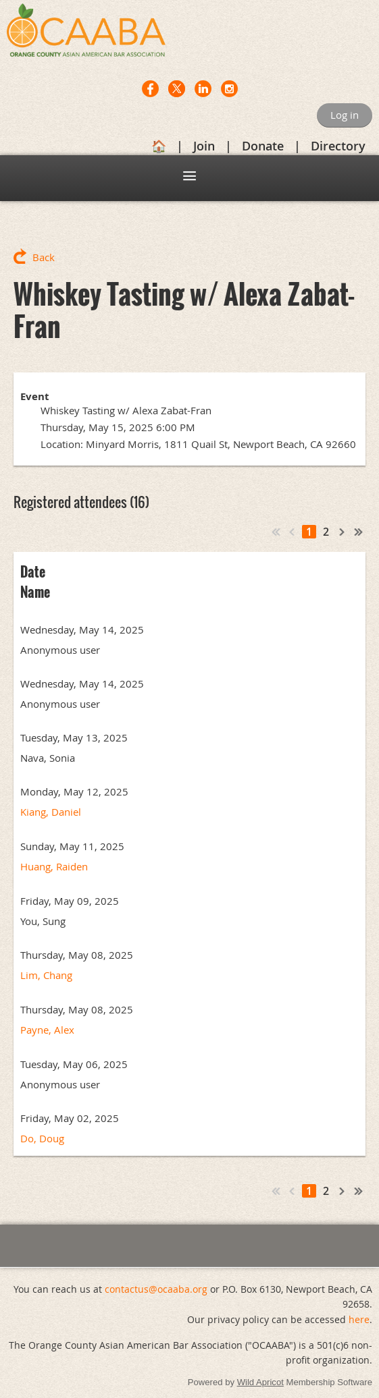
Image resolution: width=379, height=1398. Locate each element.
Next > (342, 531)
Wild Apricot (260, 1382)
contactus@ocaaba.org (156, 1289)
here (359, 1319)
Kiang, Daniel (50, 811)
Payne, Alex (47, 1029)
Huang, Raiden (54, 866)
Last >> (358, 531)
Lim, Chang (46, 975)
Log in (344, 114)
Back (43, 257)
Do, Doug (42, 1138)
